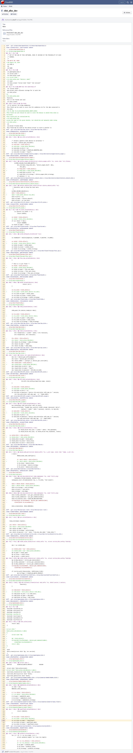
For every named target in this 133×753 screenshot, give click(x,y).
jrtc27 (14, 20)
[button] (131, 2)
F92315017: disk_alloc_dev (15, 33)
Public (14, 14)
